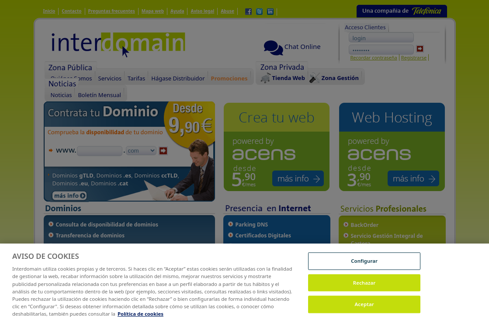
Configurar (364, 264)
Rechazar (364, 286)
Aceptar (364, 307)
